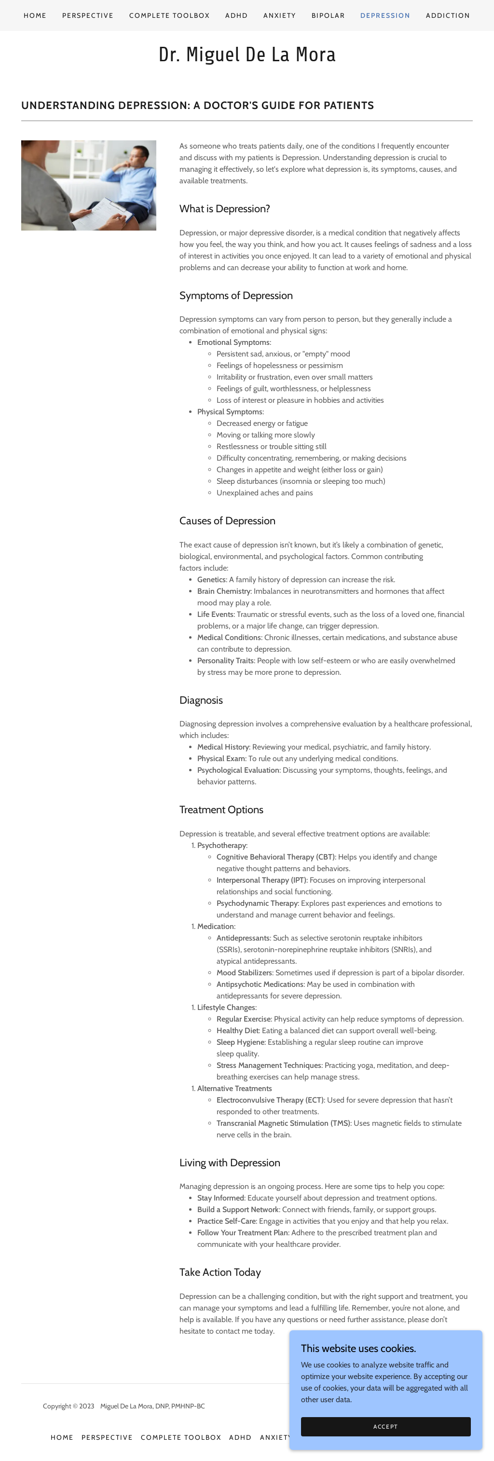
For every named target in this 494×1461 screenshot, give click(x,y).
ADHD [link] (236, 15)
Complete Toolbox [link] (169, 15)
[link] (247, 58)
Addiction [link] (448, 15)
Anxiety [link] (279, 15)
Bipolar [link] (328, 15)
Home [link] (35, 15)
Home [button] (62, 1437)
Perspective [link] (88, 15)
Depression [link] (385, 15)
